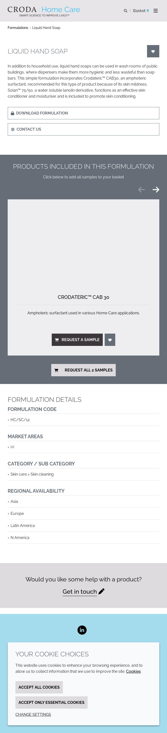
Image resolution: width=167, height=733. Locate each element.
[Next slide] (156, 190)
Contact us (26, 129)
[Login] (153, 51)
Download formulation (39, 113)
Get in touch (80, 591)
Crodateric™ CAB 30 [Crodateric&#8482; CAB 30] (83, 297)
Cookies (133, 671)
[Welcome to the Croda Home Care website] (44, 9)
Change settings (33, 714)
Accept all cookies (39, 687)
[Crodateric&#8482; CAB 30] (83, 242)
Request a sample (77, 339)
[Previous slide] (141, 190)
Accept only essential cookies (51, 702)
